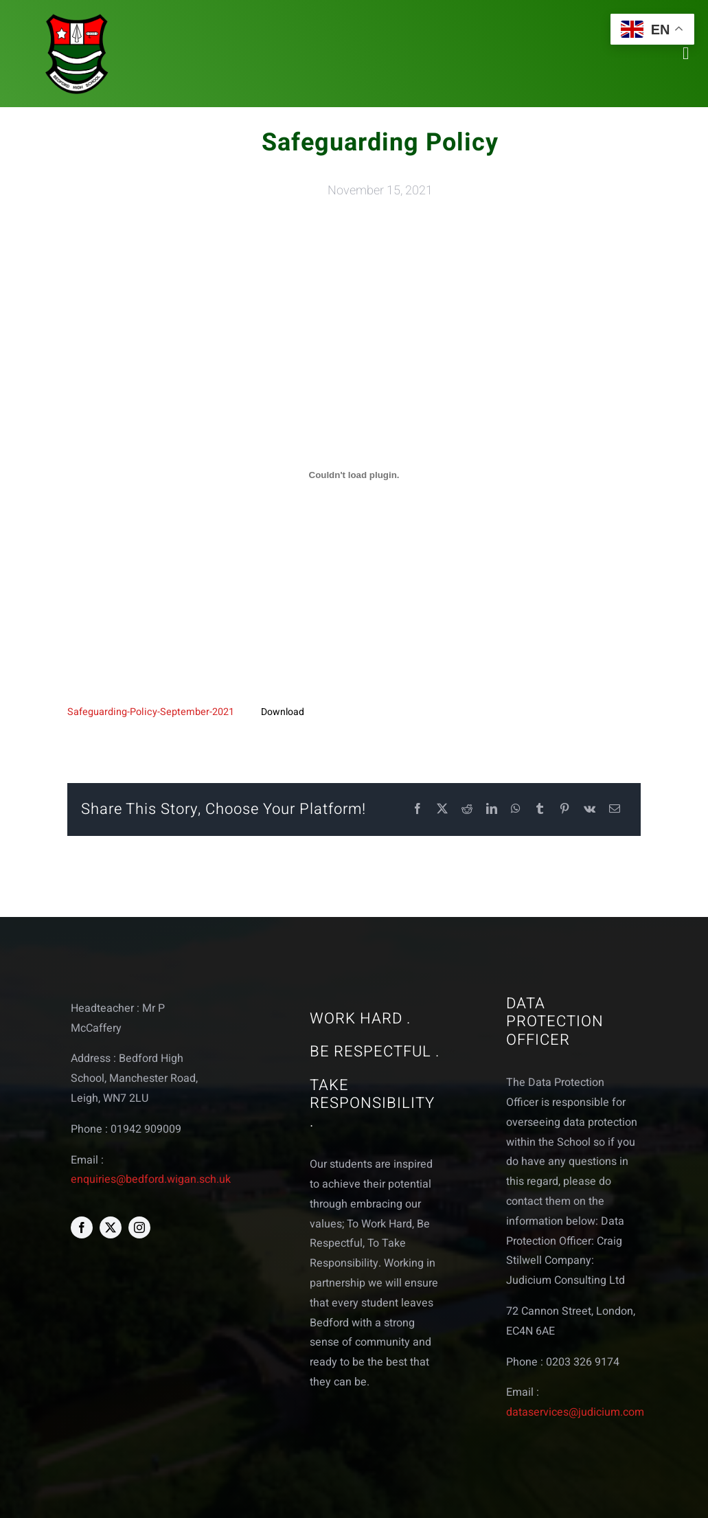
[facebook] (82, 1227)
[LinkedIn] (491, 809)
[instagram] (139, 1227)
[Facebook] (417, 809)
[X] (442, 809)
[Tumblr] (539, 809)
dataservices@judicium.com (575, 1412)
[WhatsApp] (515, 809)
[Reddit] (467, 809)
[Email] (614, 809)
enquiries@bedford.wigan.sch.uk (151, 1179)
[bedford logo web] (77, 16)
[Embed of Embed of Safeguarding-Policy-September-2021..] (354, 475)
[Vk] (589, 809)
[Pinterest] (564, 809)
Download (282, 712)
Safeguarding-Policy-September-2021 (150, 712)
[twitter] (111, 1227)
